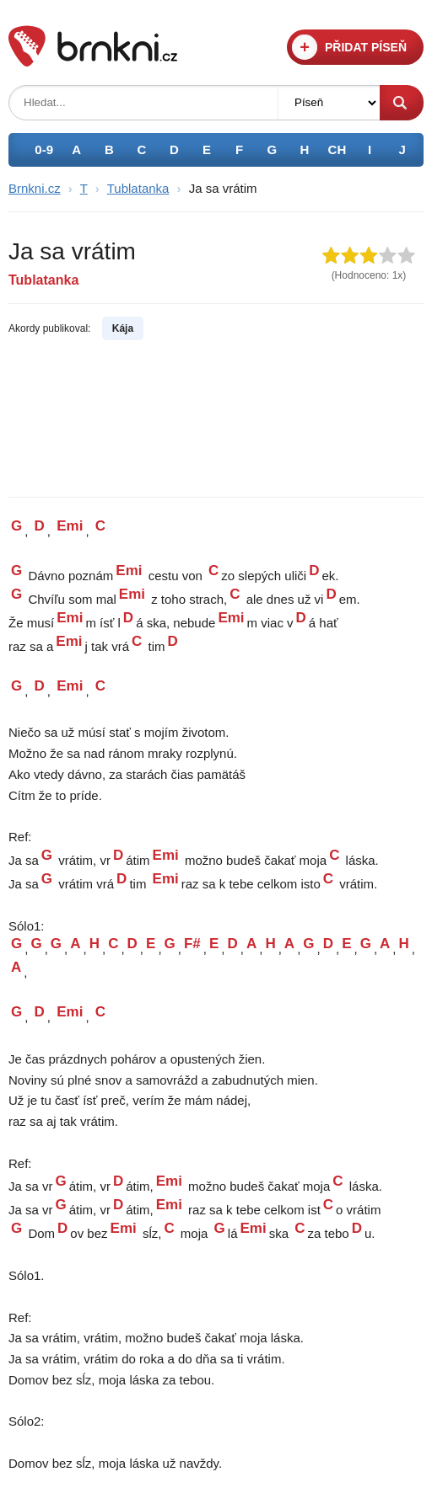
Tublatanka (138, 188)
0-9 (44, 149)
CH (337, 149)
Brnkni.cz (34, 188)
